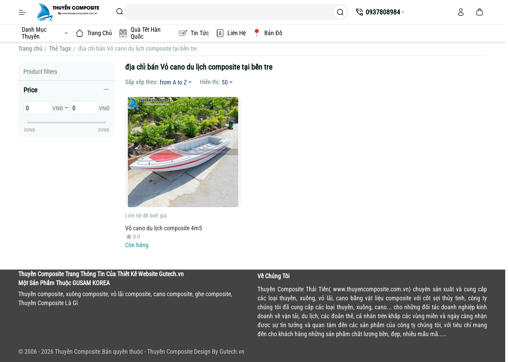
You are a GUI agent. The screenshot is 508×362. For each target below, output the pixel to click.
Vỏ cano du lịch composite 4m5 (163, 228)
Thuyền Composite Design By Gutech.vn (195, 351)
